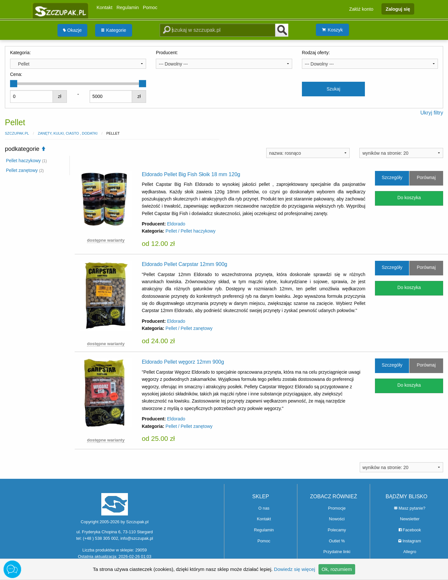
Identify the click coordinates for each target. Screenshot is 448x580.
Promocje (336, 508)
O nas (263, 508)
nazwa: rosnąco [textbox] (285, 153)
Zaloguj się (398, 8)
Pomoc (150, 7)
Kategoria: (20, 52)
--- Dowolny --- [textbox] (173, 63)
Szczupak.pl (17, 133)
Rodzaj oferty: (316, 52)
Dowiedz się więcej (294, 569)
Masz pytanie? (409, 508)
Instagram (409, 540)
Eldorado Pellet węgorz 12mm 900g (183, 362)
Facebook (410, 529)
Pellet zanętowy (25, 170)
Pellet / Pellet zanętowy (189, 328)
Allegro (409, 551)
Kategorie (113, 30)
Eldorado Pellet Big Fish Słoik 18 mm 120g (191, 174)
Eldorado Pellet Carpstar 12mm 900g (184, 264)
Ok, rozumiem (337, 569)
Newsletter (409, 518)
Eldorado (176, 223)
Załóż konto (361, 8)
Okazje (72, 30)
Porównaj (426, 177)
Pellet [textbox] (21, 63)
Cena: (16, 74)
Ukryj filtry (431, 112)
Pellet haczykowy (26, 160)
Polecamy (337, 529)
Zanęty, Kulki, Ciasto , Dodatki (67, 133)
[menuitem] (72, 30)
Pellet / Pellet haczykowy (191, 231)
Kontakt (104, 7)
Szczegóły (392, 177)
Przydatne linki (336, 551)
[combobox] (78, 63)
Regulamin (128, 7)
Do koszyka (409, 197)
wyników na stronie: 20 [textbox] (385, 153)
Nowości (336, 518)
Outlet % (337, 540)
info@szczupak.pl (136, 538)
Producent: (167, 52)
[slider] (13, 83)
